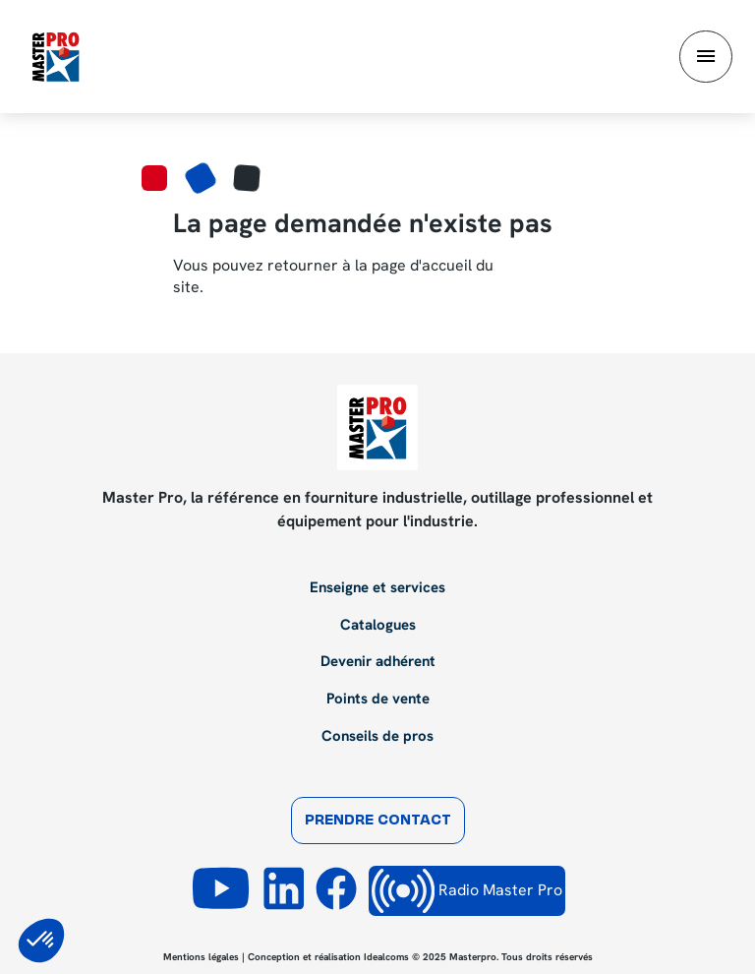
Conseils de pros (377, 737)
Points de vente (378, 699)
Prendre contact (378, 821)
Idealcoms (386, 956)
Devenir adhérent (378, 662)
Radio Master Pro (467, 891)
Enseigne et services (377, 588)
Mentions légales (201, 956)
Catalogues (378, 626)
